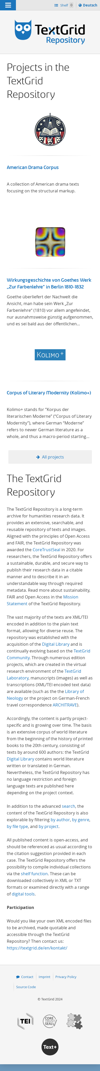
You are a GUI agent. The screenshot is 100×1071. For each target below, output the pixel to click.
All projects (53, 457)
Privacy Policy (66, 976)
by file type (17, 826)
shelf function (34, 874)
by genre (80, 820)
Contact (27, 976)
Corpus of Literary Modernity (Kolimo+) (49, 393)
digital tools (23, 894)
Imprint (44, 976)
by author (60, 820)
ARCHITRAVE (65, 705)
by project (48, 826)
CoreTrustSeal (46, 550)
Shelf (66, 5)
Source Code (26, 987)
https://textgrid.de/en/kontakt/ (37, 948)
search (68, 806)
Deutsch (91, 6)
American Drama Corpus (33, 167)
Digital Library (55, 644)
